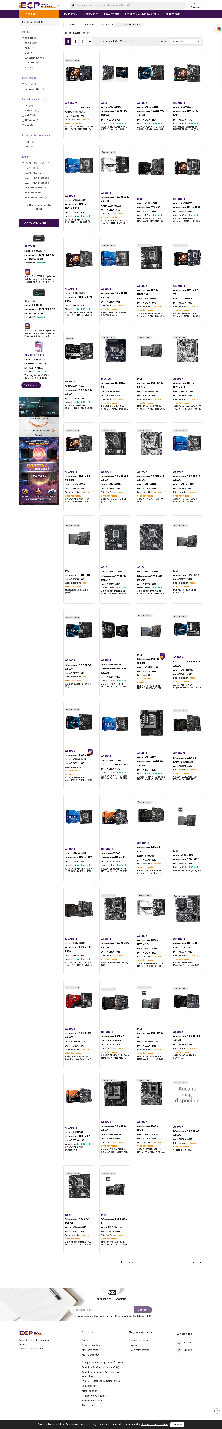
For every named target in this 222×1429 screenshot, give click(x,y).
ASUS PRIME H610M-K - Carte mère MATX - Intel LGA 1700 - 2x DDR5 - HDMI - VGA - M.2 (79, 1243)
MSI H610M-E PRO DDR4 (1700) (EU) (76, 591)
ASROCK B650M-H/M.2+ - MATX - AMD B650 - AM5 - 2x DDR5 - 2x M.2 (150, 1150)
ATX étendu (31, 120)
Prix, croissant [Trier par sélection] (186, 41)
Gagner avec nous (140, 1332)
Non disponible (34, 89)
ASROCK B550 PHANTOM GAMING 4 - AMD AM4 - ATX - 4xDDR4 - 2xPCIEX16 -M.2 (79, 1057)
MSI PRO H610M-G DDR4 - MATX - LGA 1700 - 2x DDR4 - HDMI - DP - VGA (150, 687)
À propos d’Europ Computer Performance (102, 1362)
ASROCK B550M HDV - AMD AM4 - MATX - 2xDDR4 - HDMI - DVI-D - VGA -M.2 (79, 778)
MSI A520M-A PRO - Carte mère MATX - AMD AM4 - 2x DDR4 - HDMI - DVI (150, 219)
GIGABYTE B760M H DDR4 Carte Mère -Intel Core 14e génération (149, 872)
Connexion (134, 1345)
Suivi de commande (139, 1340)
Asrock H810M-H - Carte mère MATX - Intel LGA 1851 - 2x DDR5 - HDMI (115, 685)
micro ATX (32, 110)
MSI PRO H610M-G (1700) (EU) (187, 870)
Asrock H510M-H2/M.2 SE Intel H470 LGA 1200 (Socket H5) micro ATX (78, 406)
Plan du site (88, 1405)
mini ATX (30, 125)
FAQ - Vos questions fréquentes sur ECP (102, 1381)
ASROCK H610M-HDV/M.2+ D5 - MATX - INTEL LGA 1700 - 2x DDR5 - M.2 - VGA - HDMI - (187, 407)
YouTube (188, 1342)
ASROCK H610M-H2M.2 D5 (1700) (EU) (113, 500)
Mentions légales (90, 1390)
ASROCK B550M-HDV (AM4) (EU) (78, 685)
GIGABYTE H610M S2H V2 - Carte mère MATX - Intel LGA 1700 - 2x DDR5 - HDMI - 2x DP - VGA (187, 314)
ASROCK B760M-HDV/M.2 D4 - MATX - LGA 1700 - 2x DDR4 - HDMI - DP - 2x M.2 (151, 964)
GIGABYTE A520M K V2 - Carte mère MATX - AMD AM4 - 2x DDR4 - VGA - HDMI (79, 128)
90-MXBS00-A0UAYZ (183, 1150)
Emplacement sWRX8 (36, 197)
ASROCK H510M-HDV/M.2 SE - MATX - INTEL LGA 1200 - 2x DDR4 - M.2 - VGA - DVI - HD (115, 221)
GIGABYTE (32, 62)
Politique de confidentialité (95, 1395)
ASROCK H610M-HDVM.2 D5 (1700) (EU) (150, 500)
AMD (29, 146)
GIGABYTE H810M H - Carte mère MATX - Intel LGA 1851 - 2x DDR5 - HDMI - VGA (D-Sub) (187, 963)
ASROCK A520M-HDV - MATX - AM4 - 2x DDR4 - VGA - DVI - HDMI (150, 128)
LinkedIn (188, 1349)
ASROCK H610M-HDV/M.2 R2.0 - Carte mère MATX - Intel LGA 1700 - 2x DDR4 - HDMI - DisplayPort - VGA (185, 500)
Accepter (177, 1424)
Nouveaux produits (91, 1345)
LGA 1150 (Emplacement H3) (39, 183)
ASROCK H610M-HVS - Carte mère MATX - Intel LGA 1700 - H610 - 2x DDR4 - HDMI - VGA (115, 777)
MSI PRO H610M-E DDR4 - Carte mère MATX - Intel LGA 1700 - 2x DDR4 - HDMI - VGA (150, 407)
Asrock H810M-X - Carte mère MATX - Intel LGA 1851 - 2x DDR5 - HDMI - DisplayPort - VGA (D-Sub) (151, 778)
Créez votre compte (139, 1350)
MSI (29, 67)
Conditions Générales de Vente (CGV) (100, 1367)
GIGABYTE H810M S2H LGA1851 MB (75, 1148)
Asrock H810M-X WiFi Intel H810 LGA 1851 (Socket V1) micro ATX (114, 1150)
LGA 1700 (31, 168)
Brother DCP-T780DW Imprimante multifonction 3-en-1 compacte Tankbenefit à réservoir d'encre (40, 333)
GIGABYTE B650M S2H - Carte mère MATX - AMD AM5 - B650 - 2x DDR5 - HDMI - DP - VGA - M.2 (115, 1056)
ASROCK (31, 43)
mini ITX (30, 115)
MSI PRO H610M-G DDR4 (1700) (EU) (184, 591)
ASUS (29, 48)
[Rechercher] (128, 5)
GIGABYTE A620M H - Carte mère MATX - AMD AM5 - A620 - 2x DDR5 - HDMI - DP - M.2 (186, 778)
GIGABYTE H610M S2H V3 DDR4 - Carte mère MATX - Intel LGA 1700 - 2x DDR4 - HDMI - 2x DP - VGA (77, 500)
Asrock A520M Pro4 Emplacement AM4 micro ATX (187, 686)
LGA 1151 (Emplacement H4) (39, 178)
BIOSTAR (30, 53)
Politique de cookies (92, 1400)
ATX (29, 105)
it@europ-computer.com (31, 1348)
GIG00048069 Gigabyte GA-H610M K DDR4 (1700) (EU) (185, 128)
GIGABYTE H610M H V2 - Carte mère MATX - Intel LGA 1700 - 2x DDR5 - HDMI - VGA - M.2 (187, 219)
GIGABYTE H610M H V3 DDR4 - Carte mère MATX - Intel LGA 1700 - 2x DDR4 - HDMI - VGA (79, 313)
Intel (29, 142)
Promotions (87, 1340)
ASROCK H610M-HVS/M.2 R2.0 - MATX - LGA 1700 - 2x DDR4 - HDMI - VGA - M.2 (78, 221)
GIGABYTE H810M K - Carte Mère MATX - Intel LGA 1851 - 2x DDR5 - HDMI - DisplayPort (115, 870)
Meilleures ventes (90, 1350)
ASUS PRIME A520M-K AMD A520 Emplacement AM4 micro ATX (114, 128)
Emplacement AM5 (35, 187)
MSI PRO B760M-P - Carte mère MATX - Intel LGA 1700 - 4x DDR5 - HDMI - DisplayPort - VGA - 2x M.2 (115, 1243)
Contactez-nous (90, 1385)
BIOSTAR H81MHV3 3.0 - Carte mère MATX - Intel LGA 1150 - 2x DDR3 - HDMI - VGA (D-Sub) (114, 407)
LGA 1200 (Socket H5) (36, 173)
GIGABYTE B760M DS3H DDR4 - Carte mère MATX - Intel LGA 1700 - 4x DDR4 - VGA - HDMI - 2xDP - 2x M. (79, 963)
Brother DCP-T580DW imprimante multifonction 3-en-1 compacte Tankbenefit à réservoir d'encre (40, 279)
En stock (31, 84)
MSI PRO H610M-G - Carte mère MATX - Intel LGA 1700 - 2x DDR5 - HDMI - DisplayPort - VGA (151, 1057)
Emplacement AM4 (35, 192)
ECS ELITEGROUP (34, 58)
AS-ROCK (31, 38)
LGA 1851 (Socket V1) (37, 163)
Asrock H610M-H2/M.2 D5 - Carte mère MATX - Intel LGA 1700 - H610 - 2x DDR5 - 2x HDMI (150, 314)
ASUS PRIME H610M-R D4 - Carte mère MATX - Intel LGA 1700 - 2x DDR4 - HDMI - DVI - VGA (114, 592)
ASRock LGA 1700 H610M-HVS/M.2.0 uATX (113, 313)
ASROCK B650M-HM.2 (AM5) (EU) (114, 963)
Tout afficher (31, 385)
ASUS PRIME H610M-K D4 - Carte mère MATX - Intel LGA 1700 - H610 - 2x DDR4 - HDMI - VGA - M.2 (150, 592)
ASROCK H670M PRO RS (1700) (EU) (184, 1056)
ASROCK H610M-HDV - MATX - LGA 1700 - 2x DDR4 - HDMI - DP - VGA (79, 870)
